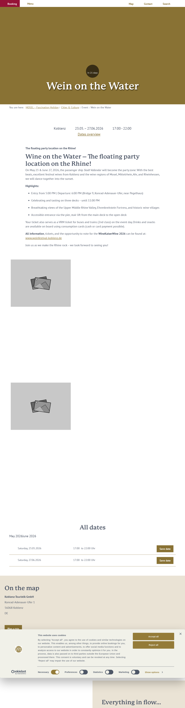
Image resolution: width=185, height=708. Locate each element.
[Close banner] (181, 664)
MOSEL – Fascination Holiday (42, 107)
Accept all (153, 666)
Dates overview (89, 133)
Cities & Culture (70, 107)
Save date (165, 549)
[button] (10, 3)
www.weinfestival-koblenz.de (43, 238)
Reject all (153, 675)
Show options (152, 702)
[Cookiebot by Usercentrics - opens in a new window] (18, 702)
